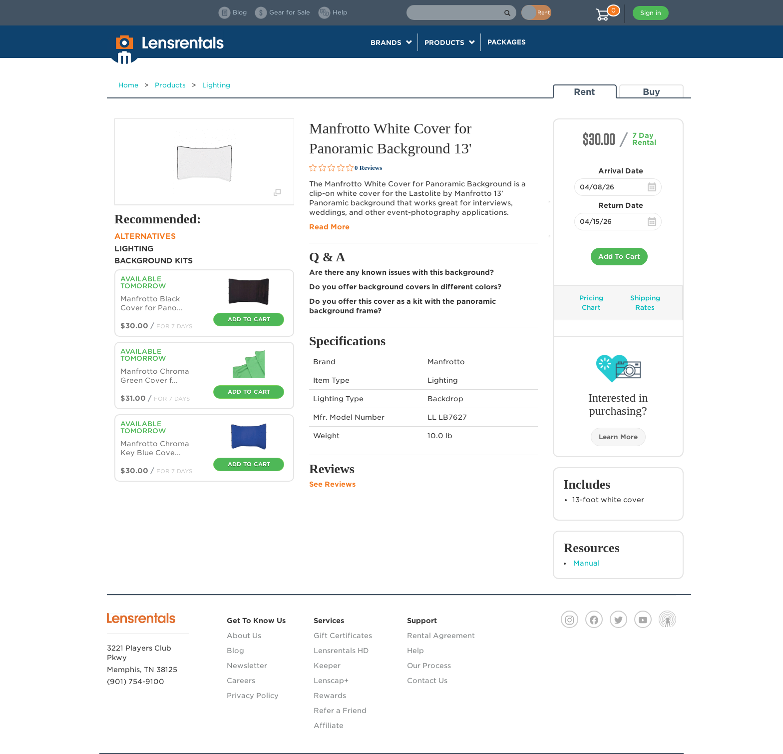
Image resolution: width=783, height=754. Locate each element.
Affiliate (329, 726)
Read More (329, 227)
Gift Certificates (343, 636)
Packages (506, 42)
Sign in (650, 12)
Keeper (327, 666)
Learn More (618, 437)
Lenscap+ (331, 681)
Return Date (620, 205)
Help (415, 651)
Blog (235, 651)
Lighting (216, 85)
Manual (586, 563)
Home (128, 85)
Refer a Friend (340, 711)
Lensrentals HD (341, 651)
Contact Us (427, 681)
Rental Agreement (441, 636)
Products (170, 85)
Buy (651, 91)
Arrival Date (620, 171)
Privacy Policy (253, 696)
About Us (244, 636)
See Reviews (332, 484)
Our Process (429, 666)
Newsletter (247, 666)
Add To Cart (619, 256)
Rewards (330, 696)
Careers (241, 681)
